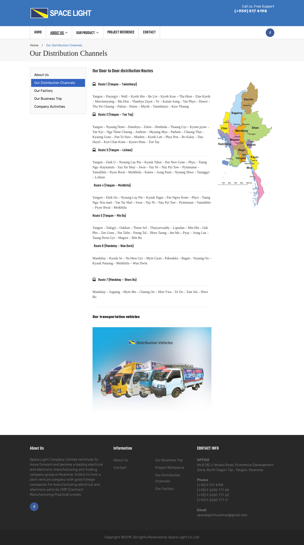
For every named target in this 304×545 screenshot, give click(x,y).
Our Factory (43, 91)
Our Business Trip (48, 99)
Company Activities (49, 107)
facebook (270, 32)
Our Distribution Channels (54, 83)
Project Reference (169, 468)
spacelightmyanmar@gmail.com (222, 515)
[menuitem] (38, 32)
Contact (119, 468)
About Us (41, 75)
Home (34, 45)
